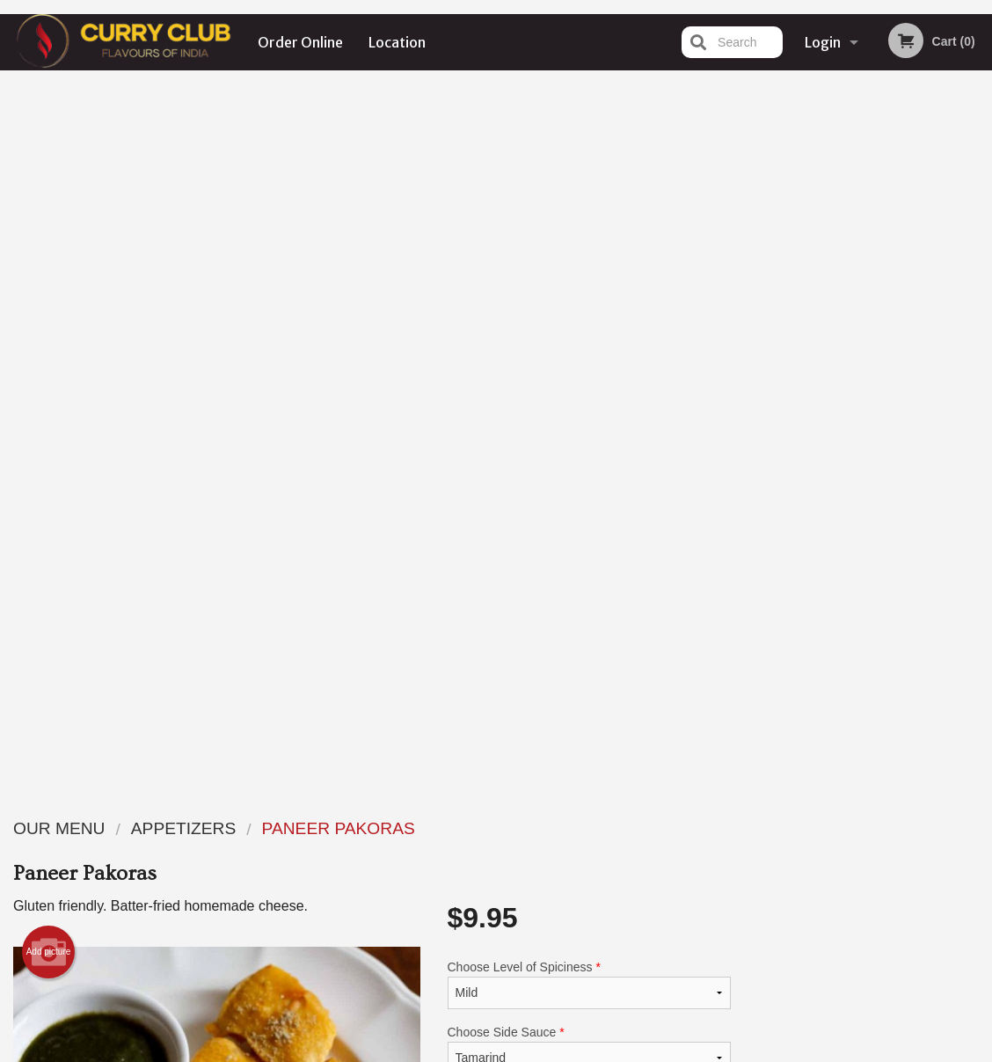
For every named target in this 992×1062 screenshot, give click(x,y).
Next (979, 379)
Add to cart (608, 500)
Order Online (300, 42)
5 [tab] (908, 493)
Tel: (774, 870)
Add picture (48, 246)
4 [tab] (882, 493)
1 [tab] (803, 493)
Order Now (868, 109)
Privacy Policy (617, 870)
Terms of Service (525, 1050)
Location (397, 42)
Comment (590, 415)
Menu (450, 827)
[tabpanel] (868, 379)
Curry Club (113, 805)
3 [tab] (855, 493)
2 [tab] (829, 493)
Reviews (603, 827)
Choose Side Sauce (590, 344)
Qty (490, 485)
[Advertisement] (372, 706)
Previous (758, 379)
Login (823, 42)
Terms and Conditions (636, 849)
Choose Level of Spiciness (590, 279)
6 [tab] (935, 493)
